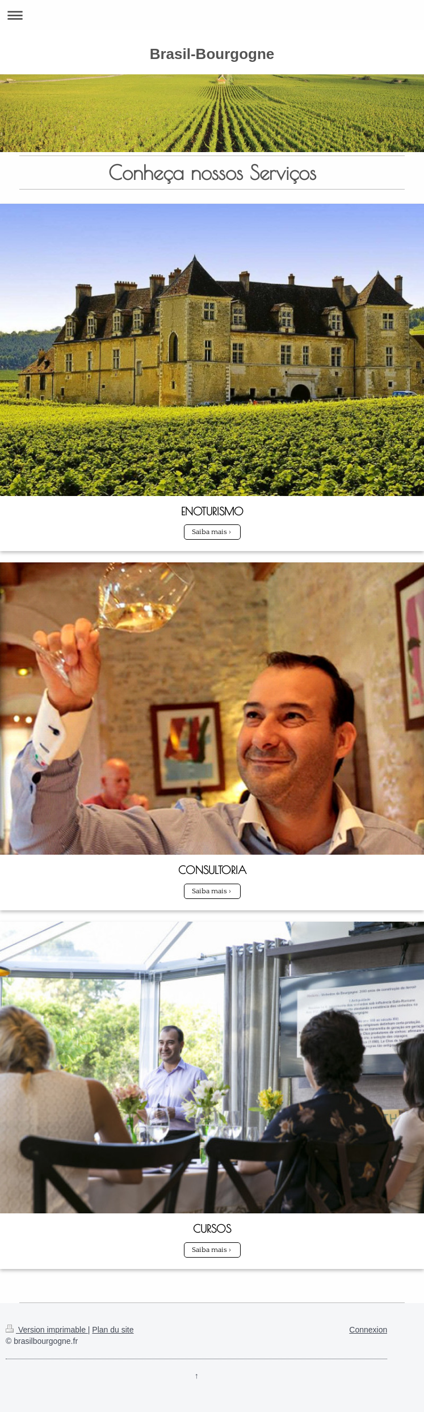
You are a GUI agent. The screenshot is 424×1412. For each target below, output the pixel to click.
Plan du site (112, 1329)
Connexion (368, 1329)
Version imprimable (47, 1329)
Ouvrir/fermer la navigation (212, 15)
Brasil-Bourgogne (212, 53)
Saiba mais (209, 532)
